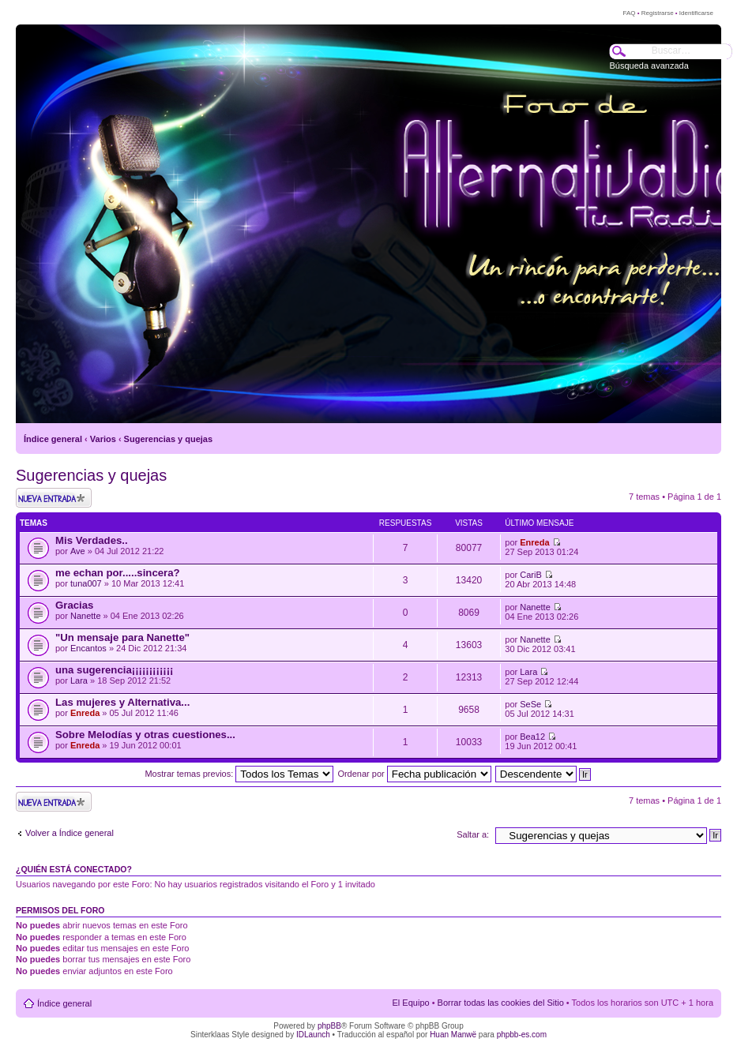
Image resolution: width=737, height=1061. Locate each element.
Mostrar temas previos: (239, 773)
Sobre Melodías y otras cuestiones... (145, 734)
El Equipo (411, 1002)
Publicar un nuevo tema (54, 498)
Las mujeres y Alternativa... (122, 702)
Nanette (85, 615)
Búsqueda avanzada (649, 65)
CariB (531, 574)
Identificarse (696, 13)
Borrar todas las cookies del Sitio (501, 1002)
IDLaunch (313, 1034)
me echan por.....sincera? (117, 573)
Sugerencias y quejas (168, 439)
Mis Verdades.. (91, 540)
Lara (79, 680)
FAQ (628, 13)
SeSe (530, 704)
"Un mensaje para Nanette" (122, 637)
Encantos (88, 648)
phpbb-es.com (522, 1034)
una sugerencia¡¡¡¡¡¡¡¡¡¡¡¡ (114, 670)
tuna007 (86, 583)
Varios (103, 439)
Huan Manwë (453, 1034)
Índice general (53, 439)
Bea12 (532, 736)
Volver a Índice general (69, 833)
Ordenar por (414, 773)
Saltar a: (473, 834)
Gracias (74, 605)
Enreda (534, 542)
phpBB (329, 1026)
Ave (77, 551)
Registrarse (657, 13)
